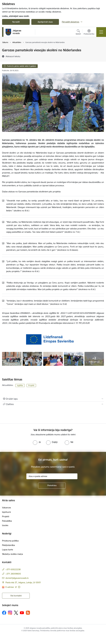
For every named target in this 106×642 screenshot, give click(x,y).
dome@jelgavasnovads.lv (17, 578)
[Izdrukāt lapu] (53, 398)
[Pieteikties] (52, 486)
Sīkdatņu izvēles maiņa (12, 554)
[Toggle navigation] (101, 32)
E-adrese (10, 587)
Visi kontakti (16, 595)
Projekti (31, 385)
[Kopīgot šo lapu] (53, 404)
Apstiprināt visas (45, 22)
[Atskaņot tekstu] (13, 56)
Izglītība (20, 385)
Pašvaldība (7, 521)
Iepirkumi (6, 512)
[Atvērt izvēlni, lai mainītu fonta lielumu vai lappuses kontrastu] (89, 32)
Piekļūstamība (8, 545)
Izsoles (5, 525)
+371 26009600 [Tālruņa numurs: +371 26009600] (13, 573)
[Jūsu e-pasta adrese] (51, 476)
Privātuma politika (10, 540)
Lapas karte (7, 549)
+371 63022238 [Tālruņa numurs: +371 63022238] (13, 569)
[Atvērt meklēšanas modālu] (78, 32)
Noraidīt (16, 22)
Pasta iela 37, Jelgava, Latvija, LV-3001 (23, 582)
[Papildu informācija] (19, 587)
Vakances (6, 507)
